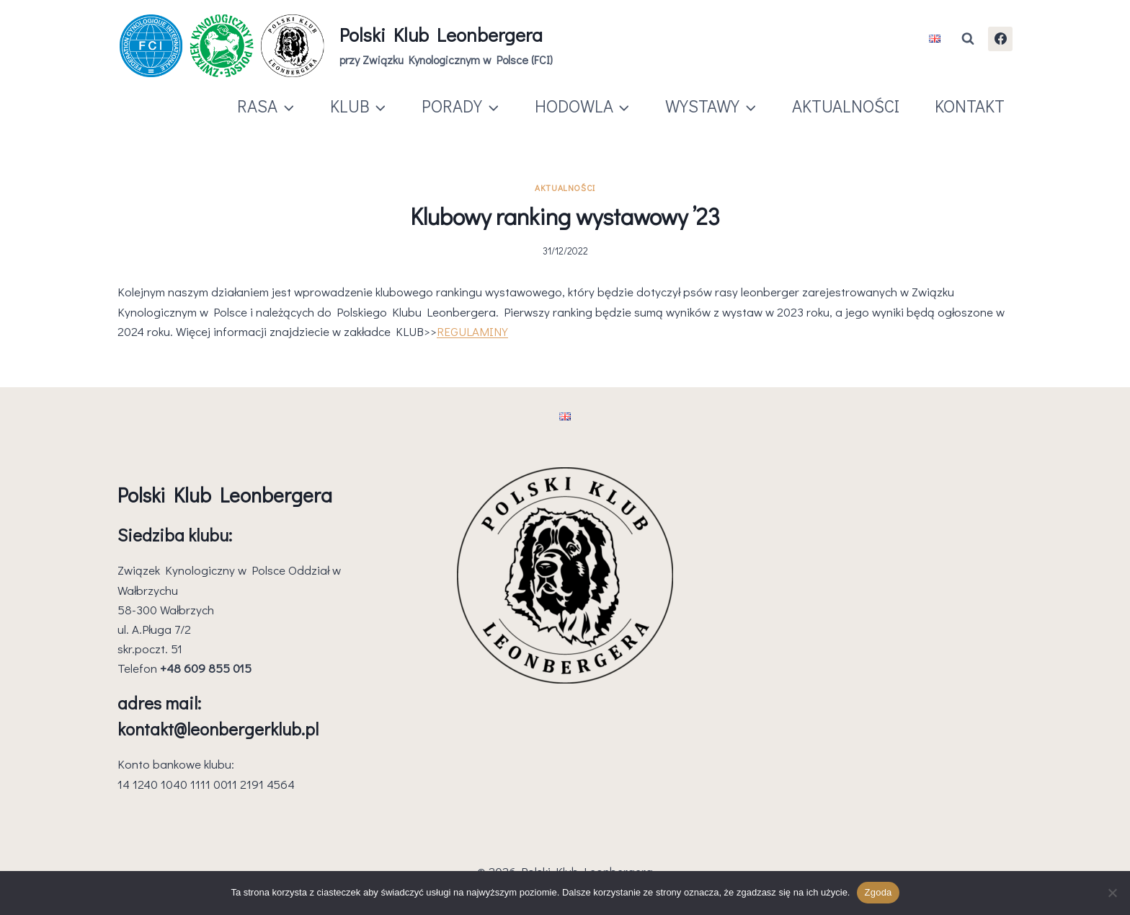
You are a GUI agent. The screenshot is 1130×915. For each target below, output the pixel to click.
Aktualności (565, 187)
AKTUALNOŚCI (845, 105)
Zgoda (877, 892)
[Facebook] (1000, 39)
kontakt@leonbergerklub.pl (218, 728)
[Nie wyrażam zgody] (1112, 892)
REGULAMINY (472, 331)
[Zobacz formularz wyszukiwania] (968, 39)
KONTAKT (970, 105)
